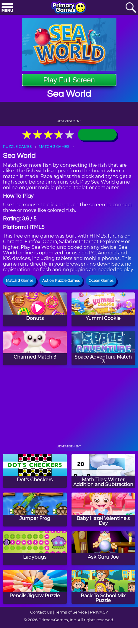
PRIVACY (99, 612)
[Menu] (7, 7)
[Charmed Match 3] (35, 348)
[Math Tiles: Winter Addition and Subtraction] (103, 471)
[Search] (130, 7)
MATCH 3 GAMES (54, 146)
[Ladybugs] (35, 548)
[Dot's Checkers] (35, 471)
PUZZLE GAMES (17, 146)
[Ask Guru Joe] (103, 548)
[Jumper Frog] (35, 509)
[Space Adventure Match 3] (103, 348)
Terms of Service (71, 612)
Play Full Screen (69, 80)
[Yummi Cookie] (103, 309)
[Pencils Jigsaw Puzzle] (35, 587)
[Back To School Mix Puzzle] (103, 587)
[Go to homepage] (68, 8)
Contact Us (41, 612)
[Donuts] (35, 309)
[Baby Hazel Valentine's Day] (103, 509)
